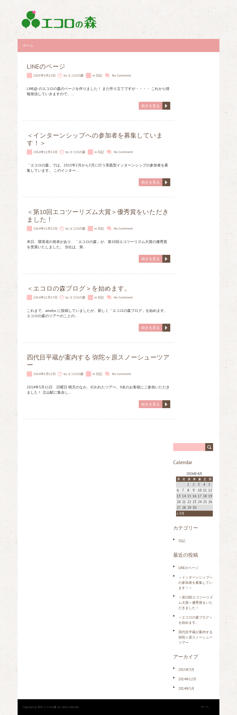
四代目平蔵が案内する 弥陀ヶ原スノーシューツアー (98, 361)
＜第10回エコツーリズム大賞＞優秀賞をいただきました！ (98, 216)
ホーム (28, 45)
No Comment (121, 75)
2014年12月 (187, 679)
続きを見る (150, 105)
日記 (99, 75)
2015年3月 (186, 669)
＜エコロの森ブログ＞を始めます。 (79, 288)
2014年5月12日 (44, 374)
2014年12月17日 (45, 297)
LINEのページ (46, 66)
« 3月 (180, 513)
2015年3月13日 (44, 75)
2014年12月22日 (45, 152)
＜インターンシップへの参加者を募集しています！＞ (95, 139)
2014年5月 (186, 688)
